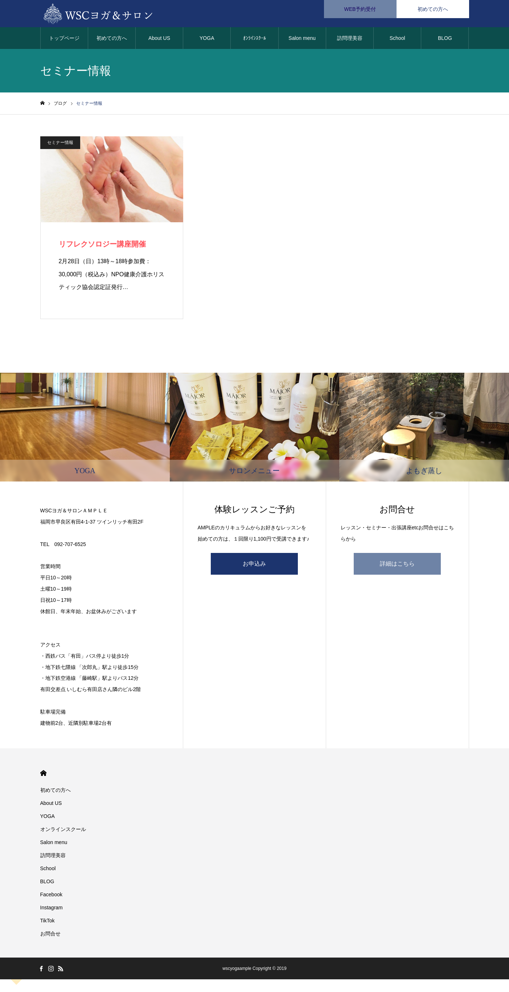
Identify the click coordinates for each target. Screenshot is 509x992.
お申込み (254, 565)
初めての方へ (112, 40)
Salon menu (302, 40)
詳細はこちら (397, 565)
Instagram (51, 909)
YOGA (207, 40)
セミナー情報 (60, 144)
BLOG (445, 40)
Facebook (51, 896)
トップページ (64, 40)
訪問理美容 (349, 40)
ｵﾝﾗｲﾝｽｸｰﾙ (254, 40)
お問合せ (50, 935)
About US (159, 40)
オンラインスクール (63, 831)
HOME (43, 775)
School (397, 40)
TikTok (47, 922)
